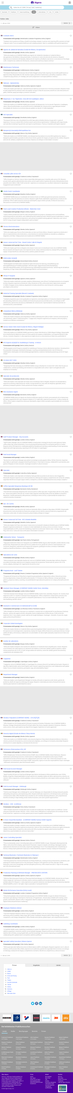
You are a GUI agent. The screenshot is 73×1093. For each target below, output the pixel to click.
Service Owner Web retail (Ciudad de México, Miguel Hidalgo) (23, 327)
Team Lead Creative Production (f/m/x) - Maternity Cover (22, 209)
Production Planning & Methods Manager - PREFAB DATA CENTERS (25, 872)
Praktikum (13, 12)
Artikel (57, 12)
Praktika (47, 1080)
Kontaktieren (33, 1083)
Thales (9, 980)
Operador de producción (11, 376)
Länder (4, 1031)
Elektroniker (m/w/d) (10, 258)
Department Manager (10, 674)
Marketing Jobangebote (50, 1082)
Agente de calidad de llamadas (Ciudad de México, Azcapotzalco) (24, 49)
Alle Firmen (47, 1078)
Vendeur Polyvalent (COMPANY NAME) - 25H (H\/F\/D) (21, 718)
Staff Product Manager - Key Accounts (15, 437)
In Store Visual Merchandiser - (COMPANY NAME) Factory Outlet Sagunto (27, 820)
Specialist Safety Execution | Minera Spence (17, 941)
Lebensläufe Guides (49, 1083)
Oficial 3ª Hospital (9, 276)
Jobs (46, 1079)
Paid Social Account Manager (12, 769)
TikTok (9, 984)
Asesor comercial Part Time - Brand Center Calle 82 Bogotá (22, 242)
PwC (8, 978)
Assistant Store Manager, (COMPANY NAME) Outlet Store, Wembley (25, 588)
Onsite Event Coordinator (11, 191)
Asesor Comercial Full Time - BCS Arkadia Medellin (19, 519)
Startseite (4, 12)
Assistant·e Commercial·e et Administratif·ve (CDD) (20, 606)
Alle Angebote (48, 1076)
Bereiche (34, 1031)
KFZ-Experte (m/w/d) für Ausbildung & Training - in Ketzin (22, 342)
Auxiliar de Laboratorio (10, 641)
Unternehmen (42, 12)
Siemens (9, 989)
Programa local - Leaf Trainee (12, 570)
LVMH (9, 971)
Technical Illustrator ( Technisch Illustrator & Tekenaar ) (21, 855)
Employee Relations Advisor (12, 908)
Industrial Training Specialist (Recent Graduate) (18, 293)
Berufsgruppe (23, 1031)
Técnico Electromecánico (11, 226)
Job (34, 12)
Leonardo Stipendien (49, 1085)
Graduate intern (8, 35)
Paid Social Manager (9, 454)
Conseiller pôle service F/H (12, 173)
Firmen (43, 1031)
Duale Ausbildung (24, 12)
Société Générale (12, 982)
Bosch (9, 973)
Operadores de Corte (10, 555)
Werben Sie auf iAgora (35, 1079)
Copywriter (7, 658)
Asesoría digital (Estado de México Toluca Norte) (19, 733)
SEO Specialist (8, 114)
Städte (13, 1031)
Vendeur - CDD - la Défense (12, 804)
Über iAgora (33, 1078)
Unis (50, 12)
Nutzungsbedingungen (35, 1080)
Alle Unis (60, 1076)
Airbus (9, 987)
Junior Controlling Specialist (12, 837)
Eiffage (9, 991)
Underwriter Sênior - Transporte (13, 537)
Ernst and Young (12, 975)
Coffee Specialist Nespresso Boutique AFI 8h (18, 486)
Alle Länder (60, 1078)
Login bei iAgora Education (64, 1082)
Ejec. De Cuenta (8, 503)
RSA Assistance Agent (10, 392)
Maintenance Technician (11, 67)
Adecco (9, 969)
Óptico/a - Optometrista (11, 83)
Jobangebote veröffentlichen (48, 1087)
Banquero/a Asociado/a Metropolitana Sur (17, 130)
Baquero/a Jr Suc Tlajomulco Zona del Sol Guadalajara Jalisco (23, 99)
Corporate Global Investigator (13, 623)
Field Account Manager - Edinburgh (14, 786)
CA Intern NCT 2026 (9, 360)
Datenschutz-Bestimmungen (36, 1082)
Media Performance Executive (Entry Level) (17, 890)
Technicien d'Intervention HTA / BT (14, 749)
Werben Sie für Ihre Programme (62, 1080)
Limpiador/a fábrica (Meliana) (12, 311)
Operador (6, 470)
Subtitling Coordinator (10, 924)
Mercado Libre (11, 993)
